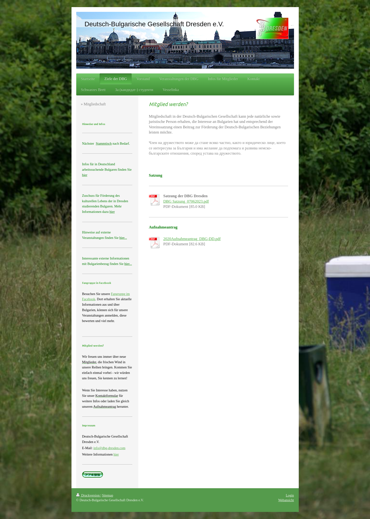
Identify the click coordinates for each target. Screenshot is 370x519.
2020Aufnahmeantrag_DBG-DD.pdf (192, 239)
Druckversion (88, 495)
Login (290, 495)
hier (116, 454)
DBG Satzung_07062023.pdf (186, 201)
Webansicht (286, 500)
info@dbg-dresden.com (109, 448)
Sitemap (107, 495)
